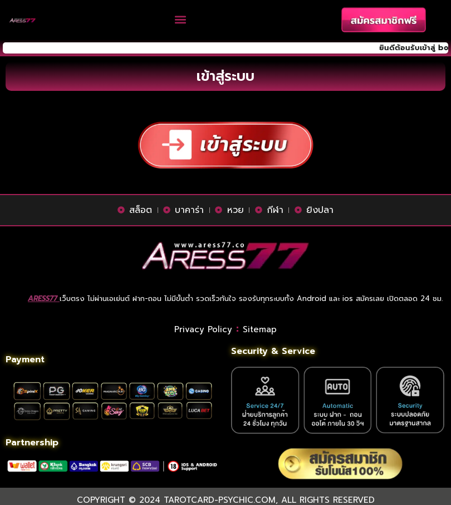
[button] (180, 20)
